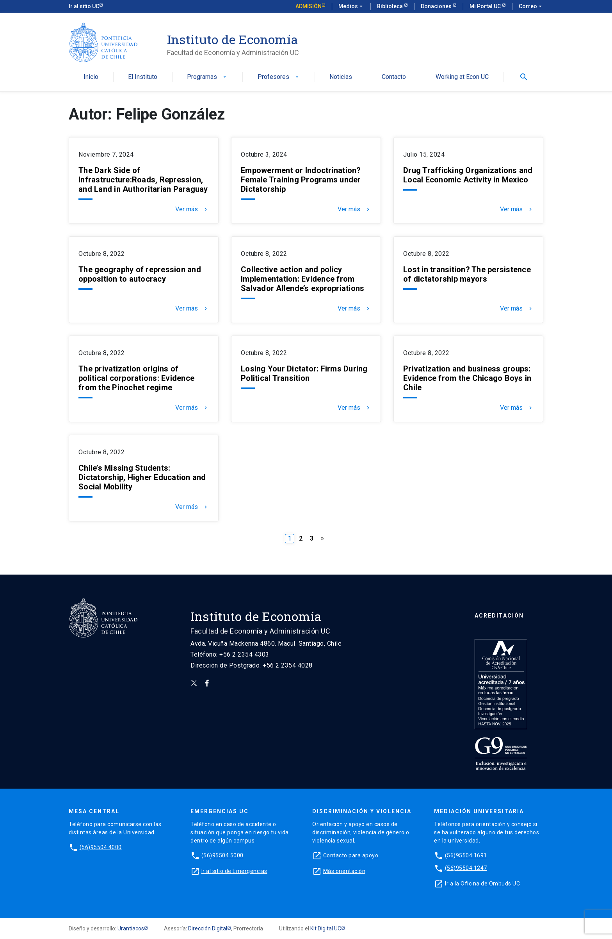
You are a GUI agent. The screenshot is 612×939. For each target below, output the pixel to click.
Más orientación (344, 871)
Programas (207, 77)
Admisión (308, 6)
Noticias (340, 77)
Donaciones (437, 6)
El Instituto (142, 77)
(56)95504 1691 (466, 855)
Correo (531, 6)
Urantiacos (130, 928)
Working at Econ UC (462, 77)
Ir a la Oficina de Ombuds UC (482, 883)
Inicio (91, 77)
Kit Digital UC (325, 928)
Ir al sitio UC (84, 6)
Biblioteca (390, 6)
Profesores (279, 77)
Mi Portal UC (486, 6)
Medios (351, 6)
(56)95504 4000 (101, 847)
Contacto (394, 77)
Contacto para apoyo (351, 855)
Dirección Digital (207, 928)
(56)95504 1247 (466, 868)
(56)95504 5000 (222, 855)
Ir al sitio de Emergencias (234, 871)
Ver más (192, 209)
